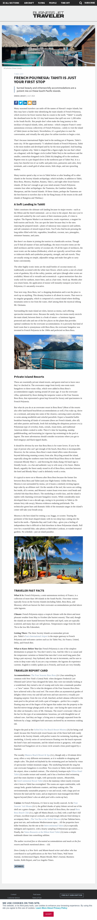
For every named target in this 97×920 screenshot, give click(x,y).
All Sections (11, 3)
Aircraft (29, 3)
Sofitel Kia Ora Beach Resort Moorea (50, 729)
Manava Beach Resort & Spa (37, 755)
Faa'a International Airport (36, 636)
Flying (41, 3)
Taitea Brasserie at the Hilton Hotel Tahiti (42, 832)
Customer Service (13, 898)
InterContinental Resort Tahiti (30, 781)
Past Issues (37, 894)
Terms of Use (36, 898)
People (53, 3)
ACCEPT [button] (48, 914)
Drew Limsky (20, 96)
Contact (13, 894)
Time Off (65, 3)
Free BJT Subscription (72, 895)
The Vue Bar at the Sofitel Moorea (45, 819)
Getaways (19, 866)
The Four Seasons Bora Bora (43, 675)
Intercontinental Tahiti (53, 825)
